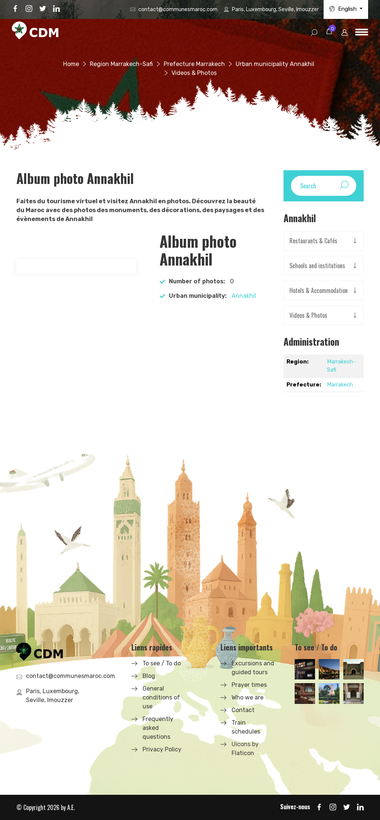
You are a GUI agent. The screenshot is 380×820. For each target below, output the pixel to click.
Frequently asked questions (157, 727)
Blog (148, 675)
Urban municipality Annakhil (275, 63)
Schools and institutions (317, 265)
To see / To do (161, 663)
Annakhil (244, 295)
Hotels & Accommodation (318, 290)
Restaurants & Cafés (313, 240)
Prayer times (249, 684)
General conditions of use (161, 697)
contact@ (177, 9)
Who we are (247, 697)
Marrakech (340, 384)
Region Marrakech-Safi (121, 63)
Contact (243, 710)
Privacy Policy (161, 749)
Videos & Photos (308, 315)
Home (71, 63)
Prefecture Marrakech (194, 63)
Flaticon (243, 753)
